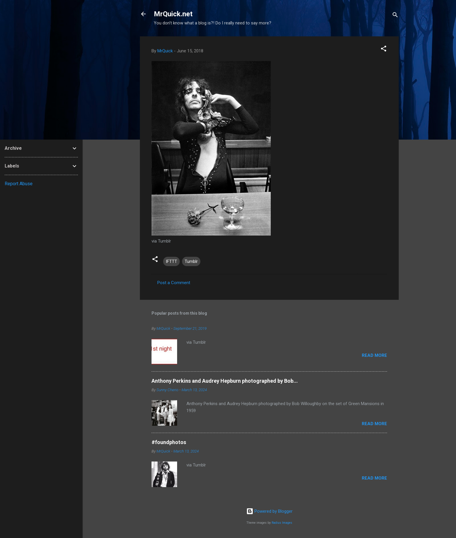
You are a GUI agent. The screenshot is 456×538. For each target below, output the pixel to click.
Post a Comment (173, 282)
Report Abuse (19, 183)
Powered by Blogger (269, 511)
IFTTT (171, 261)
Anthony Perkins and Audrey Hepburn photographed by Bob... (225, 381)
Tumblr (191, 261)
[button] (383, 49)
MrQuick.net (173, 14)
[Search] (395, 16)
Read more (374, 355)
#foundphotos (169, 442)
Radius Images (282, 523)
